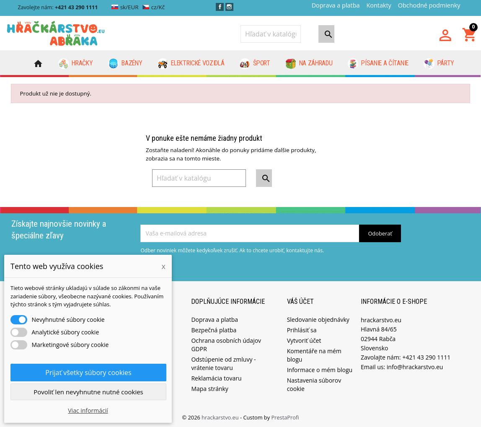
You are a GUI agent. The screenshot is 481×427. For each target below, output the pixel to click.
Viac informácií (88, 410)
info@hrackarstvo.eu (415, 366)
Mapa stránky (209, 387)
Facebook (220, 7)
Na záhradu (308, 63)
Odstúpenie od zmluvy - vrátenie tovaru (223, 362)
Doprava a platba (336, 5)
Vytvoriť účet (304, 339)
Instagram (229, 7)
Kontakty (378, 5)
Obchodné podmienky (429, 5)
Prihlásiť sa (302, 329)
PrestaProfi (285, 416)
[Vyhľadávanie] (270, 34)
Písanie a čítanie (378, 63)
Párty (439, 63)
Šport (255, 63)
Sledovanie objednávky (318, 318)
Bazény (125, 63)
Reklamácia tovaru (216, 377)
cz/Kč (153, 7)
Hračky (75, 63)
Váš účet (300, 301)
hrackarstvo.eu (221, 416)
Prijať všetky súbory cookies (88, 372)
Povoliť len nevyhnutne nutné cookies (88, 392)
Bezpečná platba (213, 329)
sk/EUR (125, 7)
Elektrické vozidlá (191, 63)
